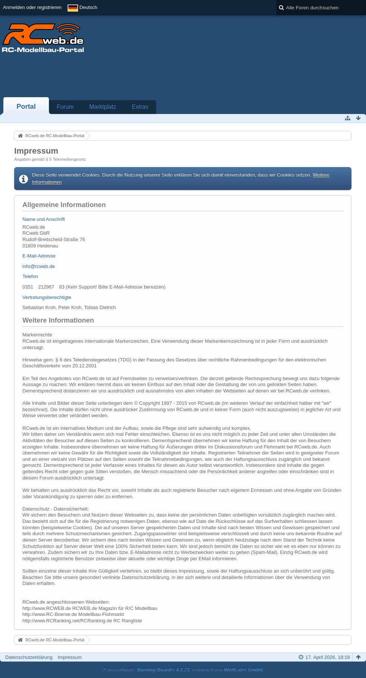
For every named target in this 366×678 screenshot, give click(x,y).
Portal (26, 106)
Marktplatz (102, 107)
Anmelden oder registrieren (32, 7)
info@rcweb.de (38, 266)
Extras (140, 107)
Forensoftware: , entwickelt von (183, 669)
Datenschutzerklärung (28, 657)
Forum (65, 107)
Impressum (69, 657)
